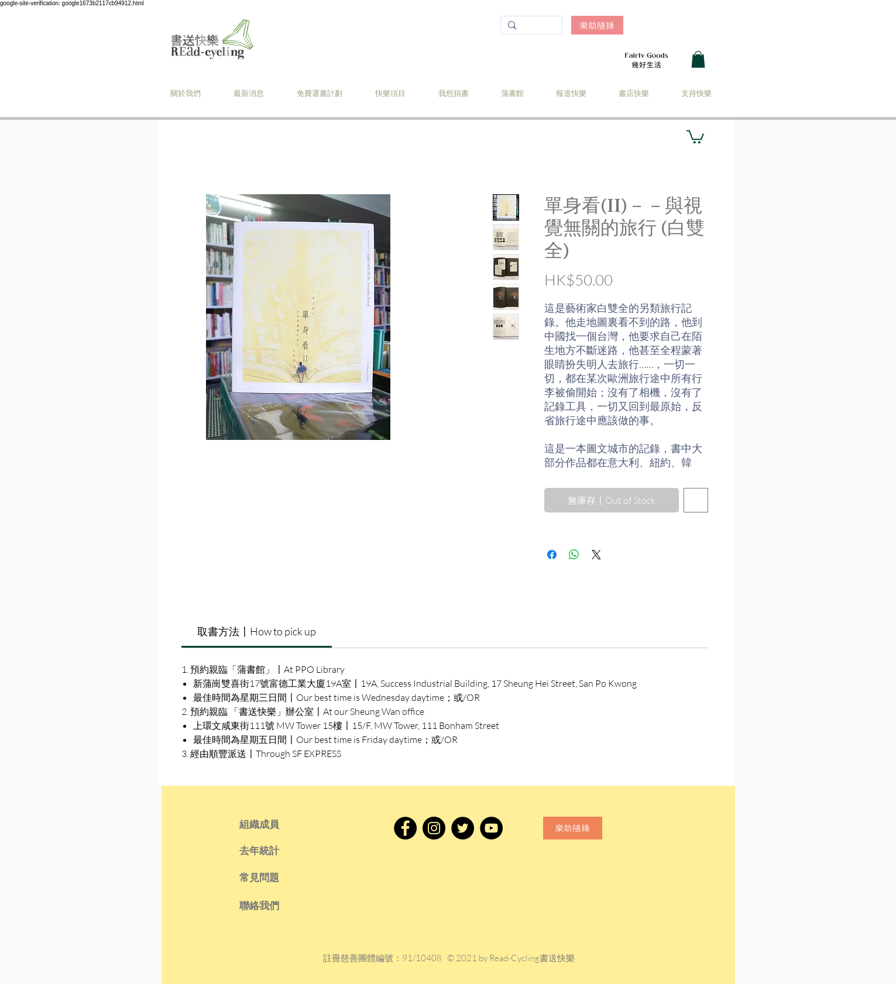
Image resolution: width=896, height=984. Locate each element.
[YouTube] (491, 828)
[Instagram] (434, 828)
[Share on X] (596, 555)
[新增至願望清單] (696, 500)
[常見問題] (275, 877)
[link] (256, 631)
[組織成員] (275, 824)
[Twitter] (462, 828)
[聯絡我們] (275, 905)
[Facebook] (405, 828)
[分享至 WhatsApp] (574, 555)
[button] (698, 59)
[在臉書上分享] (552, 555)
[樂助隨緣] (597, 25)
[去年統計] (275, 850)
